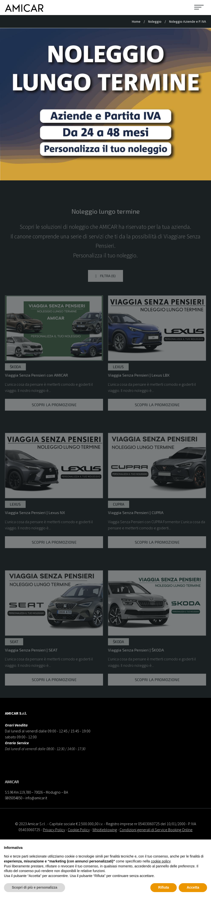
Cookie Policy (79, 829)
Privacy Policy (54, 829)
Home (136, 21)
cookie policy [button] (160, 861)
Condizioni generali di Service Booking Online (156, 829)
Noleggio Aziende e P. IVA (187, 21)
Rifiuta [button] (163, 887)
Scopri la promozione (54, 416)
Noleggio (155, 21)
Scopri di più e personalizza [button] (34, 887)
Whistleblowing (104, 829)
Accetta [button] (193, 887)
